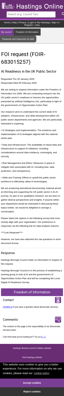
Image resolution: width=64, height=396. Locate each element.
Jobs (37, 25)
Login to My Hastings (39, 22)
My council (6, 32)
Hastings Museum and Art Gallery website (32, 348)
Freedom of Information (27, 32)
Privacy (22, 22)
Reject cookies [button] (32, 391)
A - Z (43, 337)
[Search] (31, 14)
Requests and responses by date (18, 39)
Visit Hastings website (32, 357)
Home (7, 22)
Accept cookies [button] (32, 382)
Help (14, 22)
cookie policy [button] (41, 373)
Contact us (8, 307)
